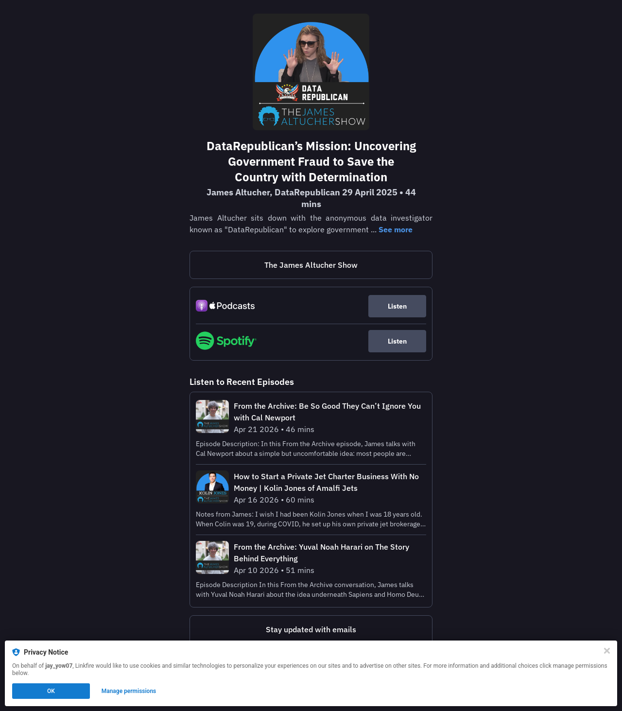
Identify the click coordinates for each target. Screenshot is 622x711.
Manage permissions (129, 691)
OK (51, 691)
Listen (397, 306)
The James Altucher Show (311, 265)
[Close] (607, 651)
